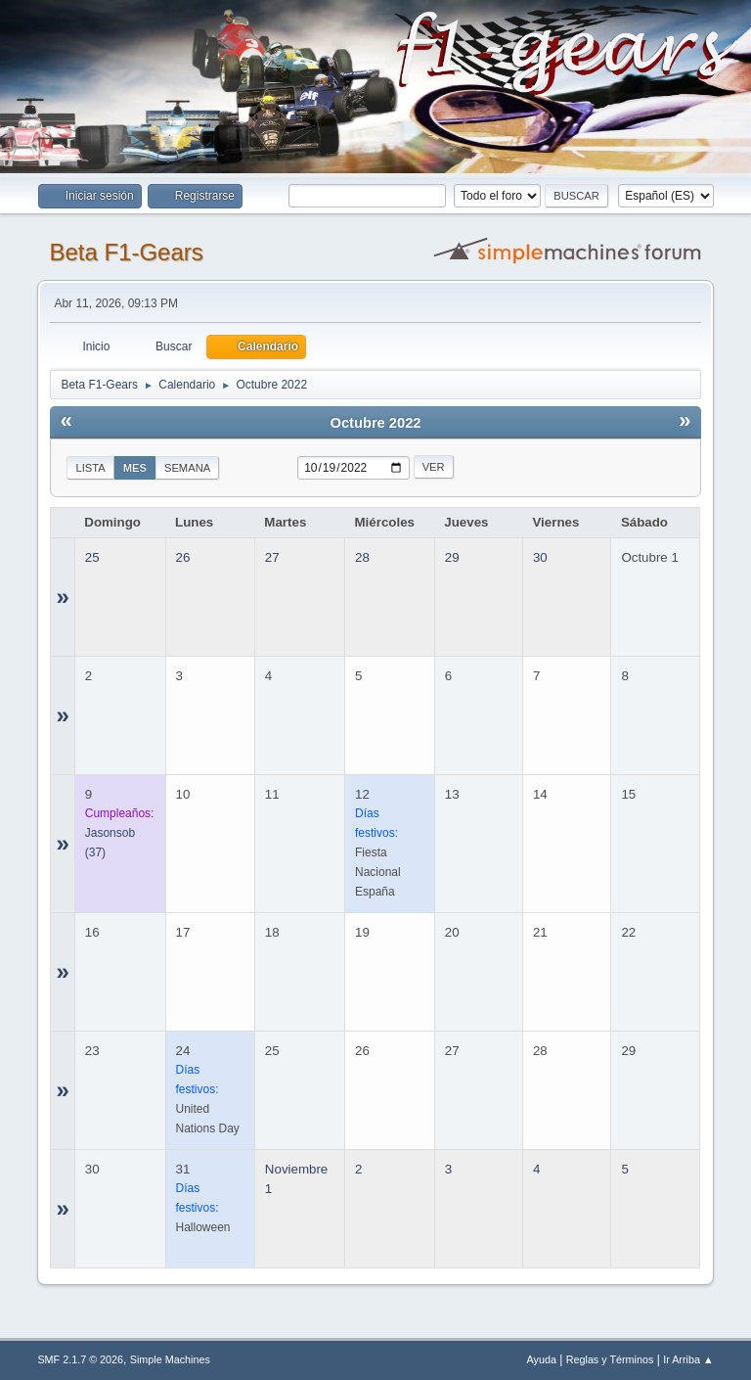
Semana (187, 468)
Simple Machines (170, 1359)
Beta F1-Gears (125, 252)
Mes (135, 468)
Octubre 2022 (376, 423)
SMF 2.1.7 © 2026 (80, 1359)
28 (362, 557)
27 (272, 557)
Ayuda (541, 1359)
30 (540, 557)
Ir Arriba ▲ (688, 1359)
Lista (90, 468)
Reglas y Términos (610, 1359)
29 (452, 557)
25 (92, 557)
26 (183, 557)
